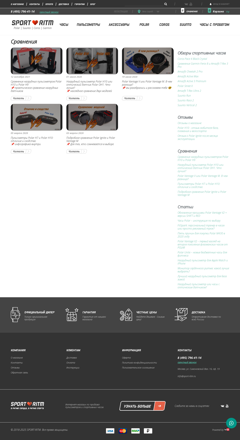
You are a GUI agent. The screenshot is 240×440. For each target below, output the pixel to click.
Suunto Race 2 (186, 100)
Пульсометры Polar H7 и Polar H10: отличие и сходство (32, 139)
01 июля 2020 (74, 76)
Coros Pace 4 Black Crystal (192, 58)
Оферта (126, 357)
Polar (144, 24)
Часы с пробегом (214, 24)
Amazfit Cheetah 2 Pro (190, 71)
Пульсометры (88, 24)
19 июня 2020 (129, 76)
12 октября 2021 (20, 76)
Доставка (64, 4)
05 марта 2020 (19, 133)
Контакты (34, 4)
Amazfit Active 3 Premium (192, 81)
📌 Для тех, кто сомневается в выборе (90, 144)
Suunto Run (184, 95)
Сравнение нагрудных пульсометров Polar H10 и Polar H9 (36, 83)
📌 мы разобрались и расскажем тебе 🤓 (146, 87)
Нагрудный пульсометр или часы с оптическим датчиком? (199, 286)
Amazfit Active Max (188, 76)
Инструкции (72, 367)
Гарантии (79, 4)
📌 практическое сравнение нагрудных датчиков (34, 89)
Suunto (185, 24)
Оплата (49, 4)
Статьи (185, 207)
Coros (164, 24)
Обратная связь (19, 372)
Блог (92, 4)
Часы (63, 24)
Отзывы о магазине (189, 123)
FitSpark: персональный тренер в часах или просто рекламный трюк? (201, 227)
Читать (18, 98)
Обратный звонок (49, 12)
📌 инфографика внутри (26, 144)
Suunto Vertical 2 (187, 105)
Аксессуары (119, 24)
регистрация (121, 11)
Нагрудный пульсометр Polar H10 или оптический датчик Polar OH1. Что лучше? (89, 84)
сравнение (192, 11)
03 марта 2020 (75, 133)
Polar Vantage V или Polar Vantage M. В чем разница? (147, 83)
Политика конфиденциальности (139, 362)
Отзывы (185, 117)
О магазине (17, 4)
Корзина (221, 11)
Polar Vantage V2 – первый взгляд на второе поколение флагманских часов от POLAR (203, 244)
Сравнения (187, 151)
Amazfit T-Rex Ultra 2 (189, 90)
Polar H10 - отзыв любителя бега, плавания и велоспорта (198, 129)
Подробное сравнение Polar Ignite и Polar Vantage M (90, 139)
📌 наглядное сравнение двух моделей (89, 91)
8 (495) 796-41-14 (23, 11)
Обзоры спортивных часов (202, 53)
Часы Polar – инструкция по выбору (199, 220)
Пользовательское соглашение (138, 367)
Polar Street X (185, 86)
